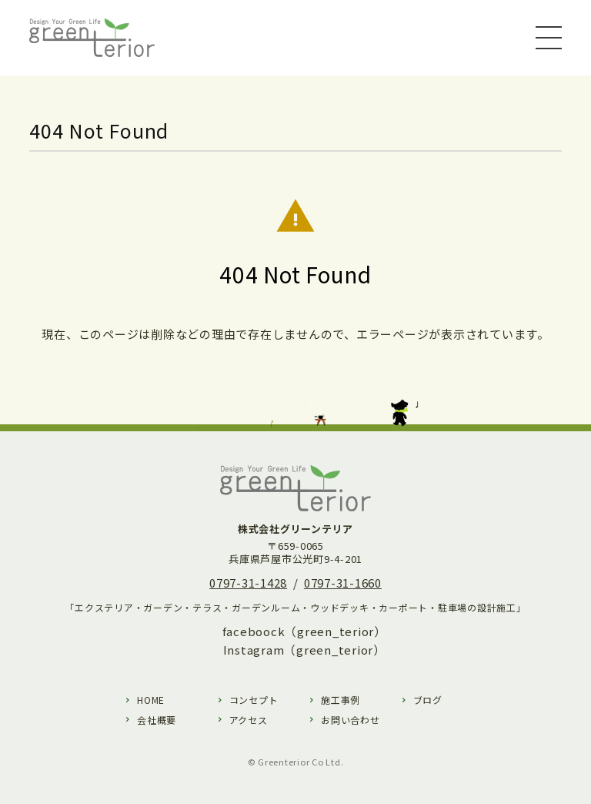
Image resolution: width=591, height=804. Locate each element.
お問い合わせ (350, 719)
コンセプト (254, 699)
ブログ (427, 699)
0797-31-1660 (343, 583)
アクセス (248, 719)
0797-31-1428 (248, 583)
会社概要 (156, 719)
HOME (151, 699)
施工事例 (340, 699)
